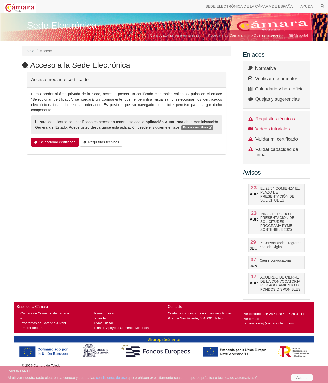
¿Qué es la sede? (266, 35)
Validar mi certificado (276, 139)
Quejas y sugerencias (277, 99)
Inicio (30, 51)
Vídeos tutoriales (272, 128)
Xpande (100, 318)
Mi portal (298, 35)
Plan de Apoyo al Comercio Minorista (121, 328)
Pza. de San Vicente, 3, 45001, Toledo (196, 318)
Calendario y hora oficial (280, 88)
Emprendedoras (32, 328)
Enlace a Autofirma (197, 127)
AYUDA (306, 6)
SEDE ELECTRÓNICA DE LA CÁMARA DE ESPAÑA (249, 6)
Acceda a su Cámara (225, 35)
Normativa (265, 68)
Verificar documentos (276, 78)
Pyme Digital (103, 323)
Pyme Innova (104, 313)
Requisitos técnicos (275, 118)
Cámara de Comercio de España (44, 313)
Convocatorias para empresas (174, 35)
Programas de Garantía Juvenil (43, 323)
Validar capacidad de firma (276, 152)
